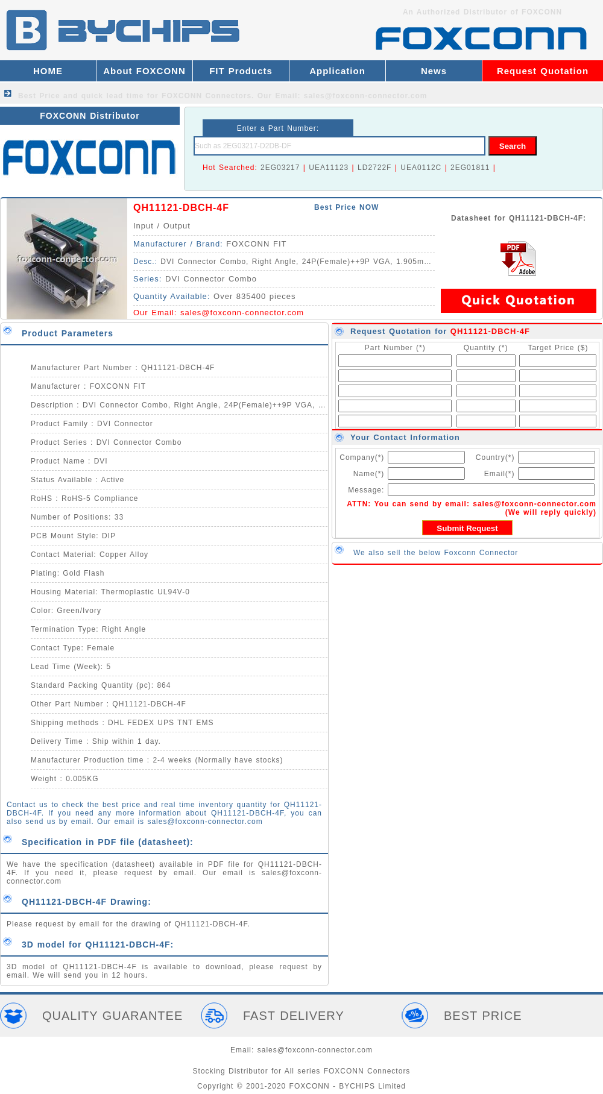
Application (337, 71)
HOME (48, 71)
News (434, 71)
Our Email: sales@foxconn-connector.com (342, 96)
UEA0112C (420, 167)
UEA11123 (329, 167)
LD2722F (374, 167)
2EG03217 (280, 167)
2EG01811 (470, 167)
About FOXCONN (144, 71)
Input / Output (162, 225)
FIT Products (241, 71)
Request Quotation (543, 71)
